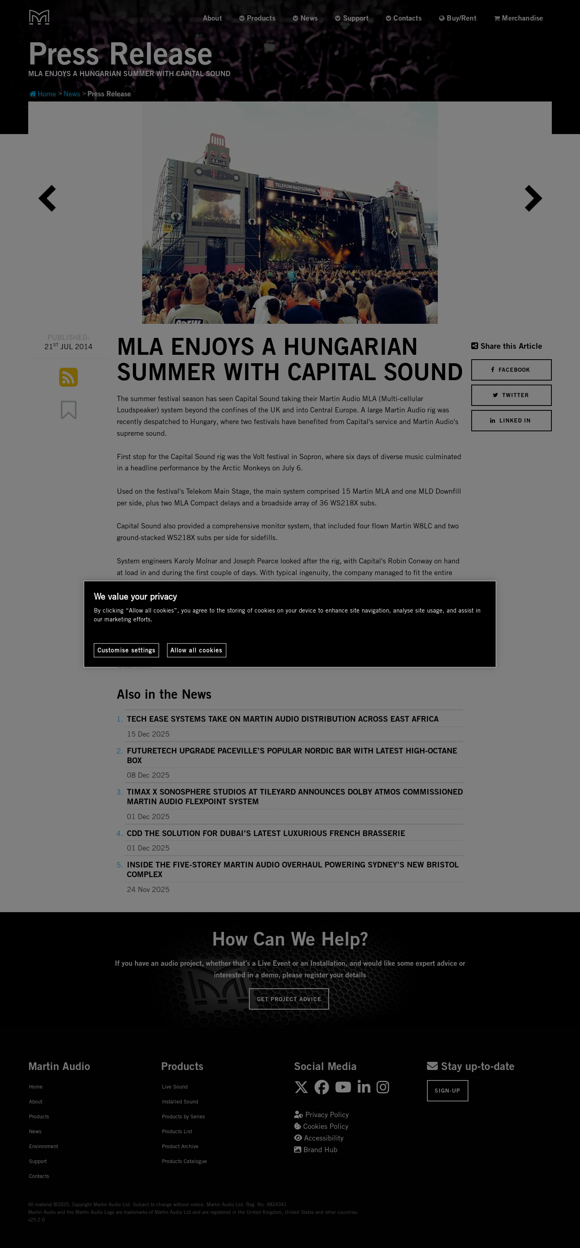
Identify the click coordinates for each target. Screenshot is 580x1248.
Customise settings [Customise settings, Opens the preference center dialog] (126, 650)
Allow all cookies (196, 650)
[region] (290, 624)
